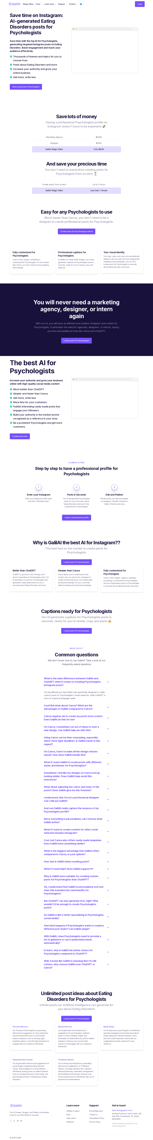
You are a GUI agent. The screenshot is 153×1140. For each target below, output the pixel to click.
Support (61, 4)
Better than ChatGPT (24, 570)
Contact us (93, 1115)
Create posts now (19, 436)
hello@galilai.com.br (124, 1110)
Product (72, 4)
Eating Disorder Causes (23, 1060)
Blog (68, 1115)
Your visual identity (114, 252)
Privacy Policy (94, 1122)
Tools (38, 4)
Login (139, 4)
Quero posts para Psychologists (25, 87)
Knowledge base (96, 1111)
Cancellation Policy (96, 1118)
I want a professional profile (77, 517)
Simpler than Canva (69, 570)
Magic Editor (28, 4)
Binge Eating (109, 1027)
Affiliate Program (73, 1111)
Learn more (49, 4)
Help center (71, 1118)
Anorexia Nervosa (20, 1027)
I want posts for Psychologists (76, 341)
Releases (70, 1122)
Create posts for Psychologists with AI (76, 231)
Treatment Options (66, 1060)
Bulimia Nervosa (65, 1027)
